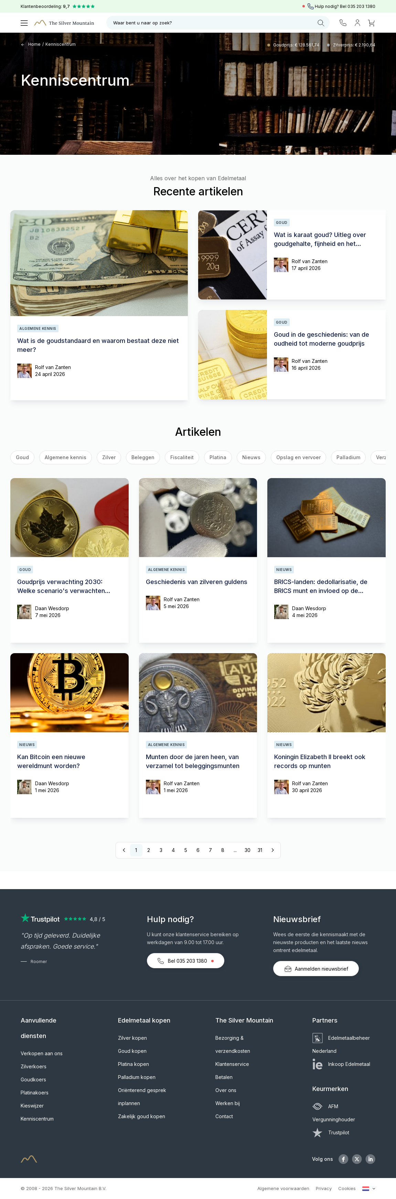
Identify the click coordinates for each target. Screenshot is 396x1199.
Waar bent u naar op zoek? (218, 23)
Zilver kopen (132, 1038)
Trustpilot (330, 1132)
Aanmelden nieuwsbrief (316, 969)
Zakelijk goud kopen (141, 1116)
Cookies (347, 1188)
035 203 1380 (361, 6)
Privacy (324, 1188)
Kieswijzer (32, 1106)
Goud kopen (132, 1051)
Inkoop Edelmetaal (341, 1064)
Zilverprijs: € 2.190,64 (354, 44)
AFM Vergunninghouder (333, 1112)
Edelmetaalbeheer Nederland (341, 1044)
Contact (224, 1116)
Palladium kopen (137, 1077)
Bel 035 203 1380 (186, 961)
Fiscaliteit (182, 457)
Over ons (225, 1090)
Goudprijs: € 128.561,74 (296, 44)
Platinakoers (35, 1092)
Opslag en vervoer (298, 457)
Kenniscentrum (60, 44)
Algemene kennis (65, 457)
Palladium (348, 457)
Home (31, 44)
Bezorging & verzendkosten (232, 1044)
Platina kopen (133, 1064)
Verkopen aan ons (42, 1053)
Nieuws (251, 457)
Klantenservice (232, 1064)
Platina (218, 457)
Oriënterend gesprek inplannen (142, 1096)
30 (247, 850)
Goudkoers (33, 1079)
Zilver (109, 457)
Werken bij (227, 1103)
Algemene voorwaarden (283, 1188)
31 (260, 850)
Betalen (224, 1077)
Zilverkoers (33, 1066)
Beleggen (142, 457)
